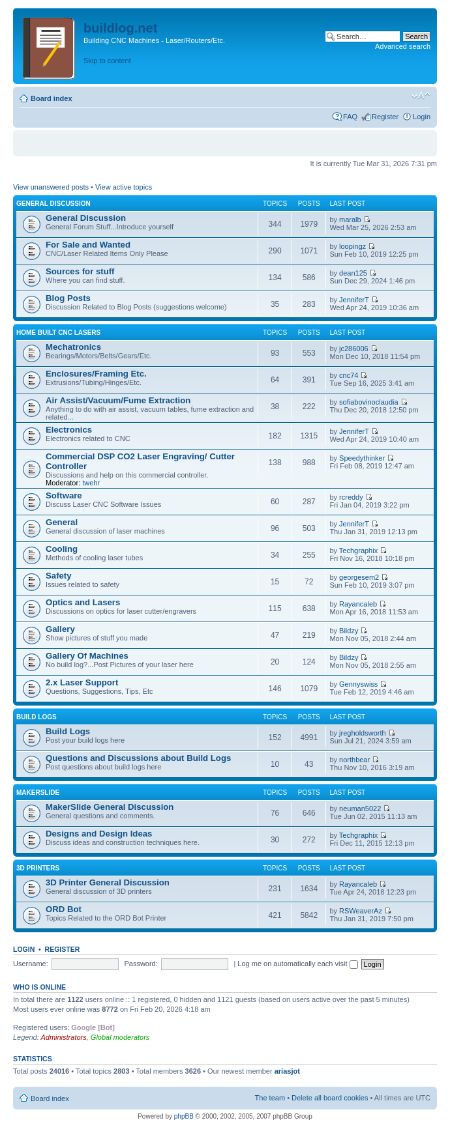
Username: (30, 963)
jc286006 (353, 348)
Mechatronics (73, 347)
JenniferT (354, 300)
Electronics (69, 430)
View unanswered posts (51, 187)
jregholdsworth (362, 733)
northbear (354, 760)
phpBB (184, 1116)
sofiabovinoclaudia (368, 402)
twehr (91, 483)
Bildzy (348, 631)
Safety (59, 575)
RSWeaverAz (360, 911)
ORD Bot (64, 909)
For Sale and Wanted (88, 245)
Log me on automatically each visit (297, 963)
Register (385, 117)
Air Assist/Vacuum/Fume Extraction (118, 400)
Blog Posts (68, 298)
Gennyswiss (358, 684)
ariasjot (287, 1071)
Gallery (60, 629)
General (62, 522)
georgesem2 (359, 577)
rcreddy (351, 497)
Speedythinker (362, 458)
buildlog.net (120, 28)
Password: (140, 963)
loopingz (352, 246)
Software (64, 495)
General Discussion (53, 203)
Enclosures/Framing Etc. (96, 374)
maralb (350, 219)
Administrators (63, 1037)
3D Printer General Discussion (108, 882)
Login (421, 117)
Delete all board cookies (330, 1098)
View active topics (123, 187)
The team (270, 1098)
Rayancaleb (358, 604)
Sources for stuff (80, 271)
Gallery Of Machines (87, 656)
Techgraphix (358, 550)
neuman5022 (360, 808)
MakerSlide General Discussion (109, 807)
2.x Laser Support (82, 682)
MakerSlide (37, 792)
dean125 (353, 273)
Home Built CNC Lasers (58, 332)
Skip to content (107, 60)
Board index (51, 98)
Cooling (62, 549)
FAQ (350, 117)
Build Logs (36, 717)
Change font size (421, 96)
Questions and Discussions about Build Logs (138, 758)
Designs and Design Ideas (99, 833)
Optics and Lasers (83, 602)
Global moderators (120, 1037)
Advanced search (402, 46)
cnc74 (348, 375)
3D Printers (37, 868)
